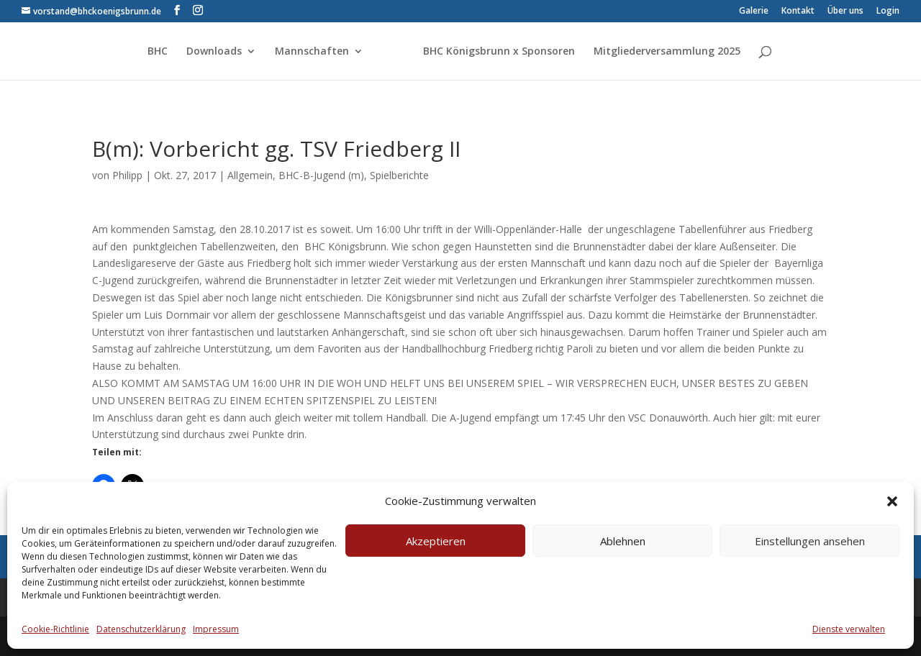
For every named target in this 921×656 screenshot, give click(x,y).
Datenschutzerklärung (141, 629)
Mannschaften (312, 52)
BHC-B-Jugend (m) (321, 175)
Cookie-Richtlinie (55, 629)
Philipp (127, 175)
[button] (892, 501)
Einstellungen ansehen (810, 541)
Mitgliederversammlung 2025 (667, 52)
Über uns (845, 11)
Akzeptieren (436, 541)
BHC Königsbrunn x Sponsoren (499, 52)
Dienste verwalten (848, 629)
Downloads (214, 52)
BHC (158, 52)
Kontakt (798, 11)
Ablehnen (622, 541)
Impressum (216, 629)
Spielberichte (399, 175)
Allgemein (250, 175)
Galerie (753, 11)
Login (887, 11)
